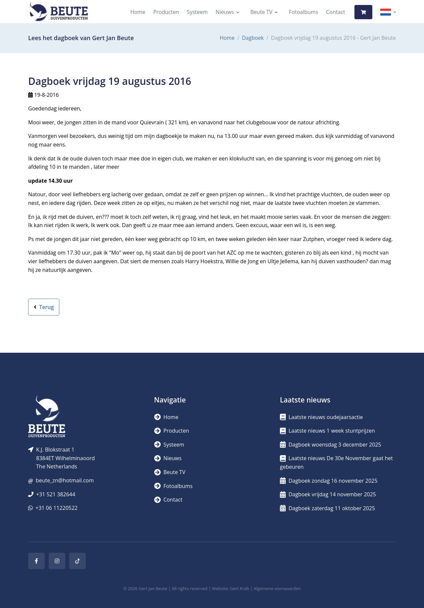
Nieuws (225, 12)
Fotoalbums (303, 12)
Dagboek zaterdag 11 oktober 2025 (327, 508)
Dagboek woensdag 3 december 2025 (330, 444)
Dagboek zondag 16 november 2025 (328, 480)
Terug (44, 307)
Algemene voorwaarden (277, 588)
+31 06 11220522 (56, 508)
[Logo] (58, 12)
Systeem (197, 12)
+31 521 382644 (55, 494)
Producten (166, 12)
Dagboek (253, 37)
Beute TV (261, 12)
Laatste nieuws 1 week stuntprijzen (327, 430)
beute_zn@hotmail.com (65, 480)
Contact (335, 12)
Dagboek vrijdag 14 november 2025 (328, 494)
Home (137, 12)
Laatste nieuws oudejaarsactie (321, 417)
